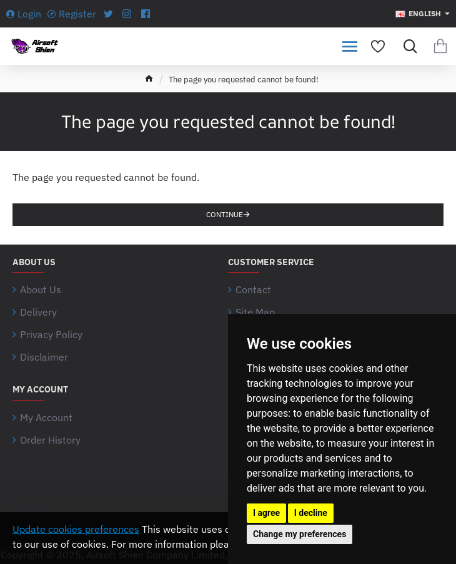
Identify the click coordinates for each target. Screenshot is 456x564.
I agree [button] (266, 513)
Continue (224, 214)
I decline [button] (310, 513)
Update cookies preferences (75, 529)
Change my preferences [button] (299, 534)
